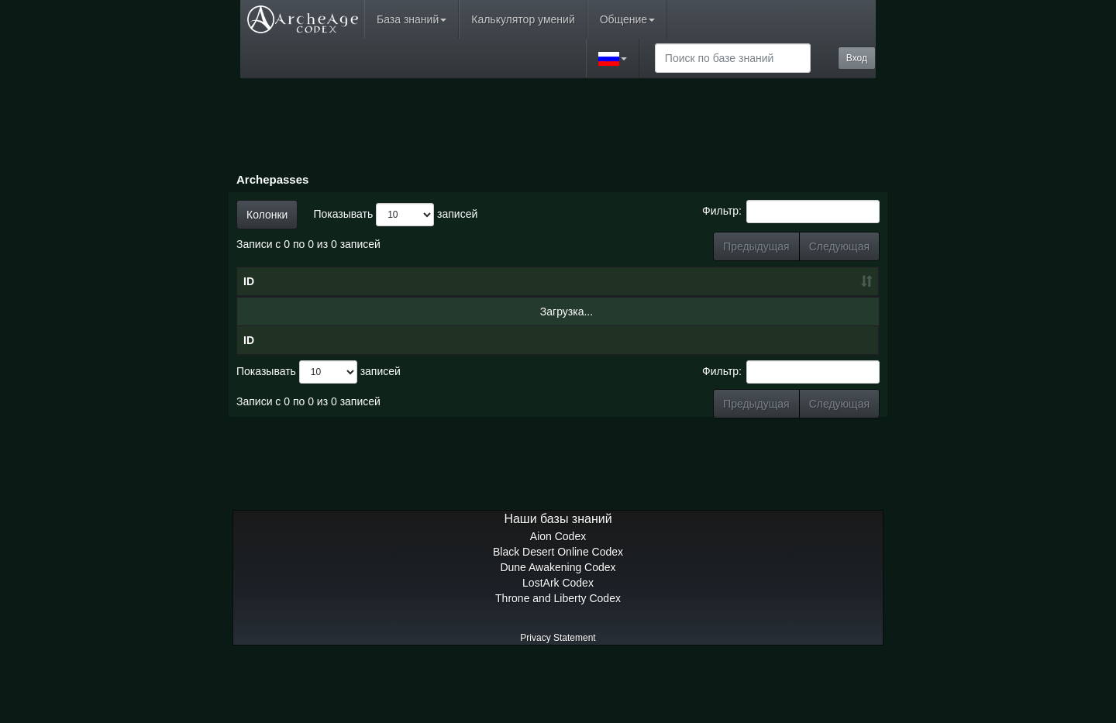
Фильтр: (791, 211)
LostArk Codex (558, 645)
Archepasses (272, 179)
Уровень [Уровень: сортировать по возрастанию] (592, 312)
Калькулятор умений (522, 19)
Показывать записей (395, 214)
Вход (856, 58)
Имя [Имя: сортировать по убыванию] (347, 312)
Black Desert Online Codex (558, 614)
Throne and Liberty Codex (558, 660)
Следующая (839, 246)
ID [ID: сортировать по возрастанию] (248, 312)
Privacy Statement (557, 699)
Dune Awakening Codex (557, 629)
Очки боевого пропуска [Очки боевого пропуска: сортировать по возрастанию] (670, 296)
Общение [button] (627, 19)
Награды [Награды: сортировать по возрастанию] (749, 312)
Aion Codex (558, 598)
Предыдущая (756, 246)
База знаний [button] (411, 19)
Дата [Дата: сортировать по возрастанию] (485, 312)
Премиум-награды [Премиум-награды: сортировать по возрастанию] (829, 304)
